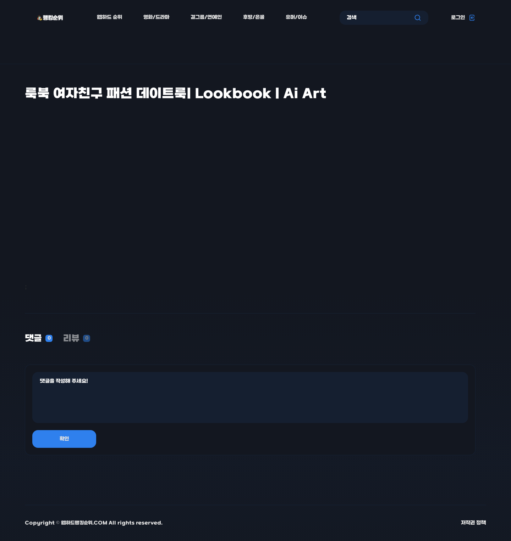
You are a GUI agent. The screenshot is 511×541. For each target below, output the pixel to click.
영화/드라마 (156, 18)
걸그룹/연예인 (206, 18)
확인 (64, 439)
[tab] (39, 339)
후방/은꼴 (253, 18)
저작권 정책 (473, 523)
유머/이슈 (296, 18)
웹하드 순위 (109, 18)
